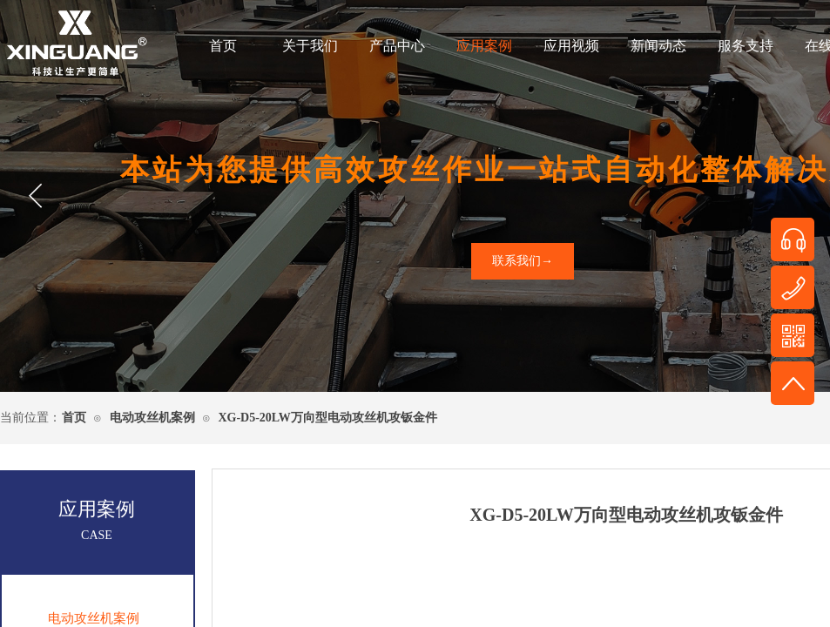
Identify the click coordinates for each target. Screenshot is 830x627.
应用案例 (484, 45)
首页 (223, 45)
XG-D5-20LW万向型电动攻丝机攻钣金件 (327, 417)
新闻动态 (658, 45)
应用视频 (571, 45)
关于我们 (310, 45)
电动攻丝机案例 (152, 417)
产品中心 (397, 45)
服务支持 (745, 45)
